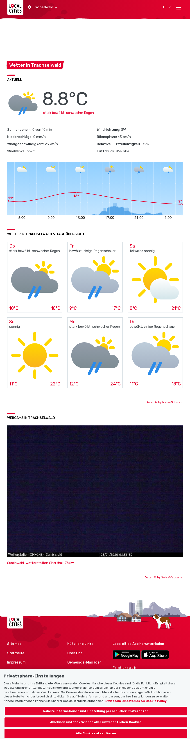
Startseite (15, 653)
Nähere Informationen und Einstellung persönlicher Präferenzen (96, 716)
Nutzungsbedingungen (27, 671)
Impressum (16, 662)
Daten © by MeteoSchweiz (164, 402)
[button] (42, 7)
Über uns (74, 653)
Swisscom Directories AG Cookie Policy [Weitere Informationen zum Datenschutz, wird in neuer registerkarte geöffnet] (136, 706)
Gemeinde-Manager (84, 662)
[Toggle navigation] (178, 7)
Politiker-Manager (82, 671)
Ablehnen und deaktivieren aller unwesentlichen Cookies (96, 727)
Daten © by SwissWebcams (164, 577)
